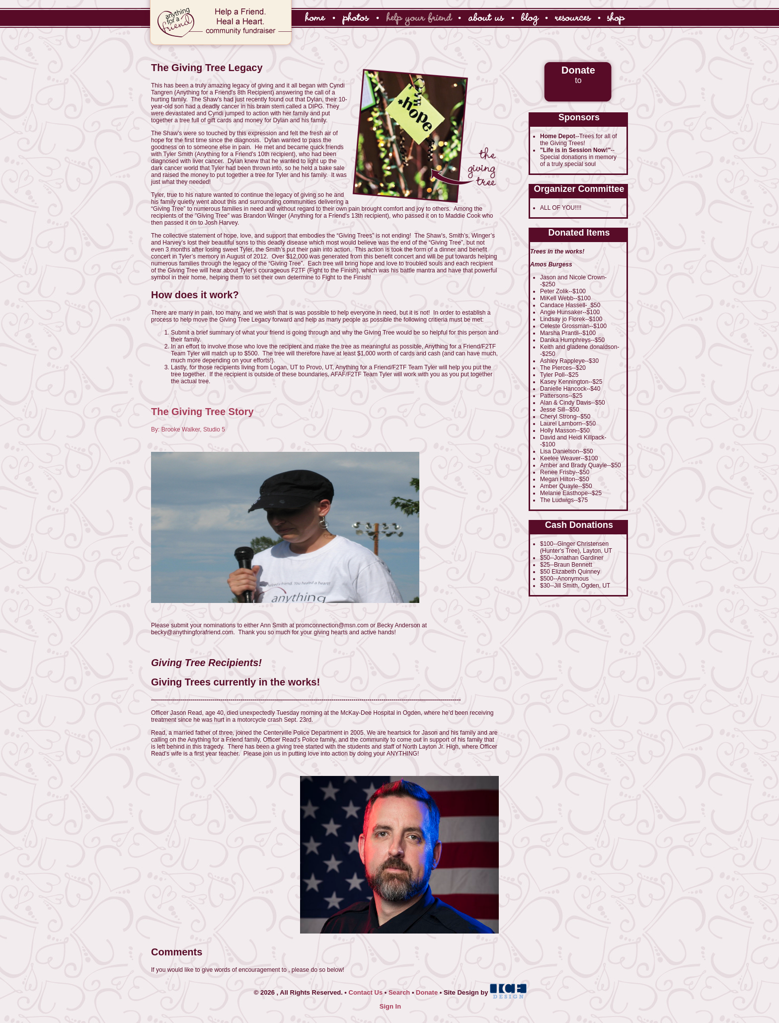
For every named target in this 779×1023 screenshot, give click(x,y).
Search (399, 992)
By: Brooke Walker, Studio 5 (188, 429)
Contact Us (366, 992)
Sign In (390, 1006)
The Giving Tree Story (202, 411)
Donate (427, 992)
